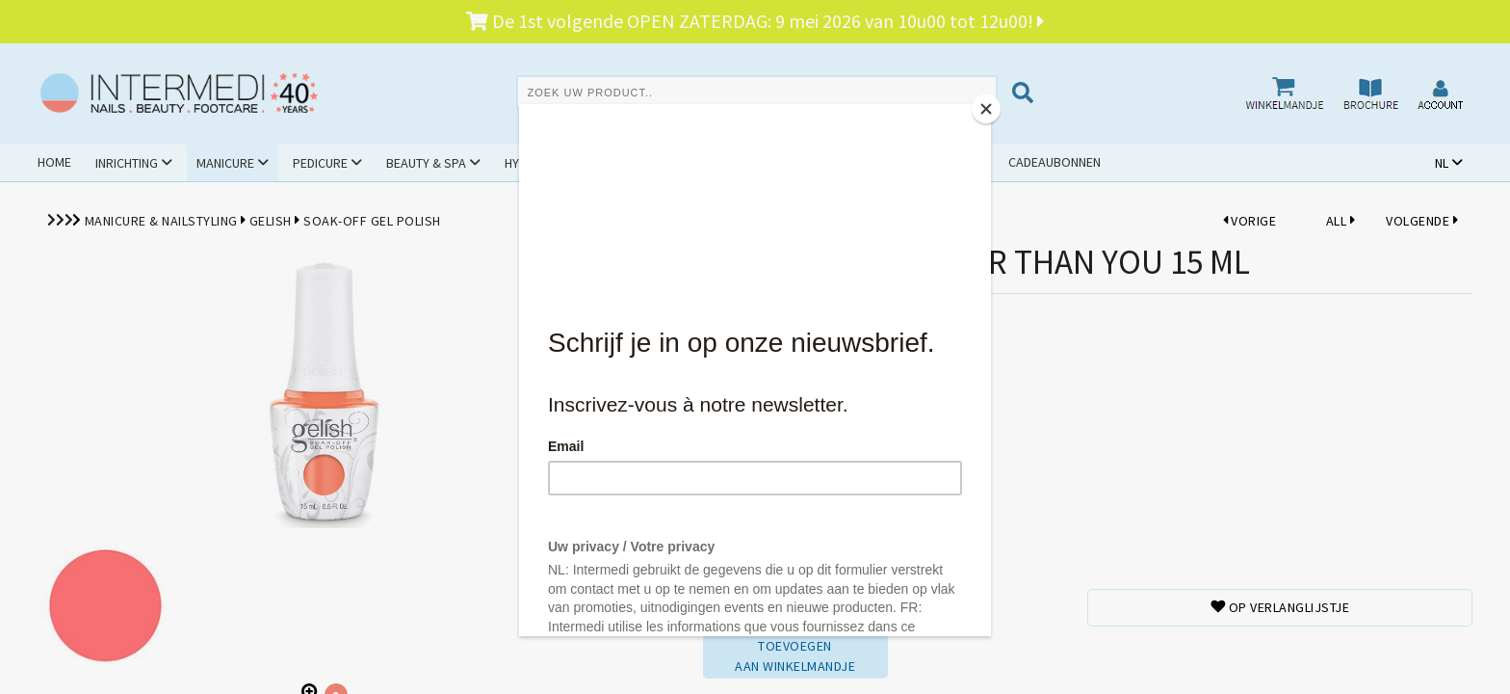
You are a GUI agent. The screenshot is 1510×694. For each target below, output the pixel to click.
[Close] (986, 108)
